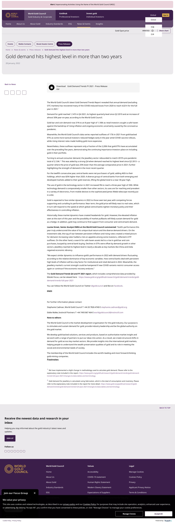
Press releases (35, 49)
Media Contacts (25, 44)
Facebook (118, 285)
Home (8, 24)
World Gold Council (40, 15)
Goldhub (69, 15)
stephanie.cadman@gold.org (114, 306)
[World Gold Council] (12, 15)
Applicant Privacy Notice (139, 486)
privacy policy (69, 504)
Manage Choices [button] (129, 514)
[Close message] (37, 491)
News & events (20, 49)
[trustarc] (168, 521)
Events (10, 44)
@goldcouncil (97, 285)
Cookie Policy (7, 521)
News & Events (85, 24)
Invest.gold (96, 15)
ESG (71, 24)
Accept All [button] (158, 514)
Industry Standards (55, 24)
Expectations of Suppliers (99, 492)
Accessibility (93, 471)
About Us (21, 24)
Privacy (132, 481)
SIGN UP (10, 437)
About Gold (36, 24)
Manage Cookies (136, 471)
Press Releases (64, 44)
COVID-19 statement (97, 476)
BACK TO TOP (165, 407)
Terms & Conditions (138, 492)
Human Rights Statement (99, 481)
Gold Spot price (122, 30)
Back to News (10, 84)
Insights (101, 24)
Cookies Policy (135, 476)
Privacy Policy (16, 521)
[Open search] (141, 15)
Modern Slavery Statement (99, 486)
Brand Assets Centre (45, 44)
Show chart (164, 30)
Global (153, 15)
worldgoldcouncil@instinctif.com (108, 311)
